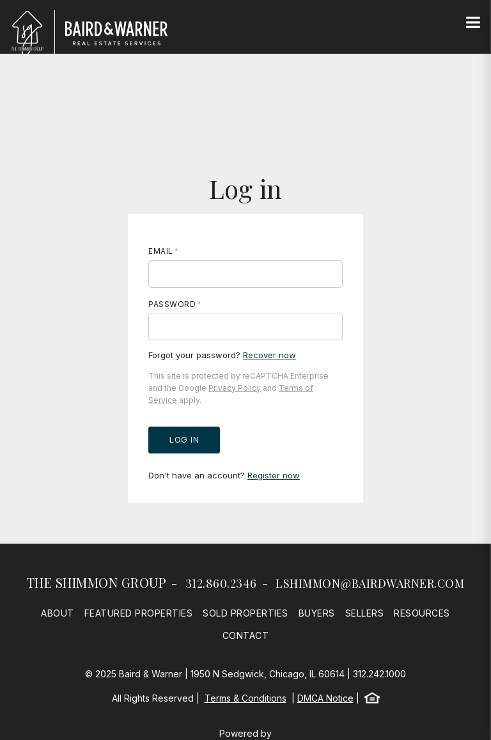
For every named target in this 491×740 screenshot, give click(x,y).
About (57, 613)
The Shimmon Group (97, 582)
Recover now (269, 355)
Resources (422, 613)
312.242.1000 (379, 673)
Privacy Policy (234, 388)
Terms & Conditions (245, 698)
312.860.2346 (221, 583)
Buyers (317, 613)
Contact (245, 635)
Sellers (364, 613)
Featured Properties (138, 613)
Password (172, 304)
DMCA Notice (325, 698)
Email (160, 251)
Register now (273, 475)
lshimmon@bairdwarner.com (370, 583)
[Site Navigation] (473, 23)
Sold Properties (245, 613)
